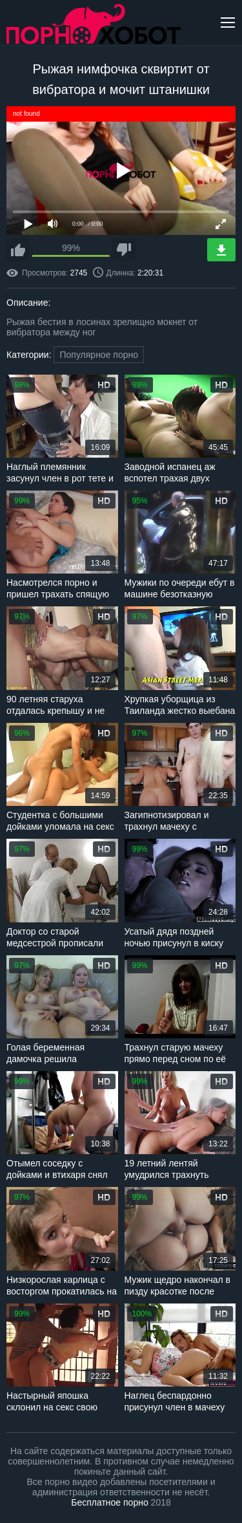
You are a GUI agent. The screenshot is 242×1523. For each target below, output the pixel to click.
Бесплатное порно (109, 1502)
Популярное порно (98, 355)
